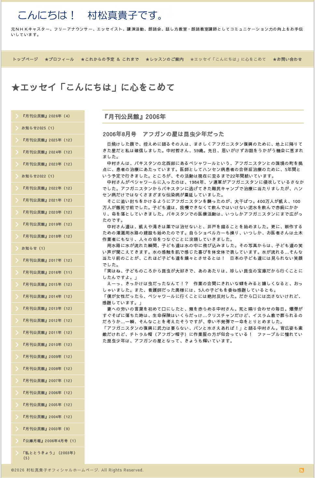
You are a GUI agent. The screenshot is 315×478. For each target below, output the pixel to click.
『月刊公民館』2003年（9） (46, 428)
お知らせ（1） (34, 248)
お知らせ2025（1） (38, 128)
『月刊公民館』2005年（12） (47, 404)
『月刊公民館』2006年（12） (47, 392)
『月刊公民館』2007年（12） (47, 380)
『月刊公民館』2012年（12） (47, 320)
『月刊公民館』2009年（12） (47, 356)
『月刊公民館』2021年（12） (47, 200)
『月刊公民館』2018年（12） (47, 236)
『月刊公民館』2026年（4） (46, 115)
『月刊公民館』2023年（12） (47, 164)
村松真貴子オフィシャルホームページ (62, 469)
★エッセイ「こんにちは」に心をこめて (228, 59)
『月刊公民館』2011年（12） (47, 332)
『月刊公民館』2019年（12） (47, 224)
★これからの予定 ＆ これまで (110, 59)
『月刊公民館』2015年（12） (47, 284)
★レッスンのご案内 (164, 59)
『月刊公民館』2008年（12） (47, 368)
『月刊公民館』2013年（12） (47, 308)
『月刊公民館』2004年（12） (47, 416)
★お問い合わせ (287, 59)
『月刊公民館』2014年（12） (47, 296)
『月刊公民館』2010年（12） (47, 344)
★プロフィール (59, 59)
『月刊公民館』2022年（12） (47, 188)
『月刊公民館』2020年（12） (47, 212)
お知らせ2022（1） (38, 176)
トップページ (25, 59)
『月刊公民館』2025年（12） (47, 140)
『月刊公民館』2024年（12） (47, 152)
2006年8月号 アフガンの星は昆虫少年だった (164, 134)
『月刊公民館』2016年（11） (47, 272)
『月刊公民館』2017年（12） (47, 260)
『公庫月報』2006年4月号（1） (49, 440)
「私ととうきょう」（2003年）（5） (49, 455)
